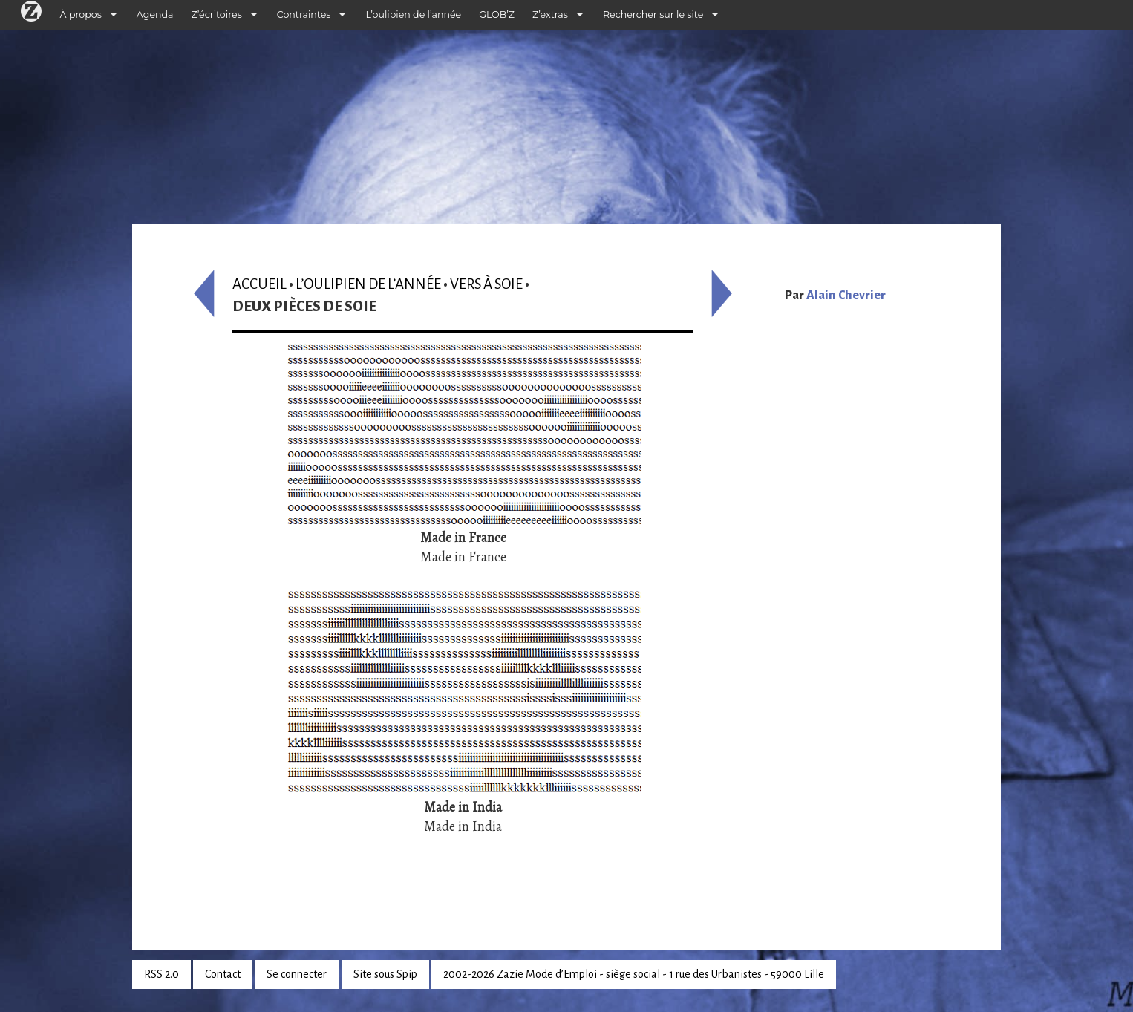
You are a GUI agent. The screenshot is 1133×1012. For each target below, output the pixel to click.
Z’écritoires (217, 14)
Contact (223, 974)
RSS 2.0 (161, 974)
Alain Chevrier (846, 295)
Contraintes (304, 14)
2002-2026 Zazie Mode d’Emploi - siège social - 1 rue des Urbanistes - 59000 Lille (633, 974)
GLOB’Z (497, 14)
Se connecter (297, 974)
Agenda (155, 14)
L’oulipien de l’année (413, 14)
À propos (81, 14)
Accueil (259, 284)
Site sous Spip (385, 974)
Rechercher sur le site (653, 14)
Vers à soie (486, 284)
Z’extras (550, 14)
